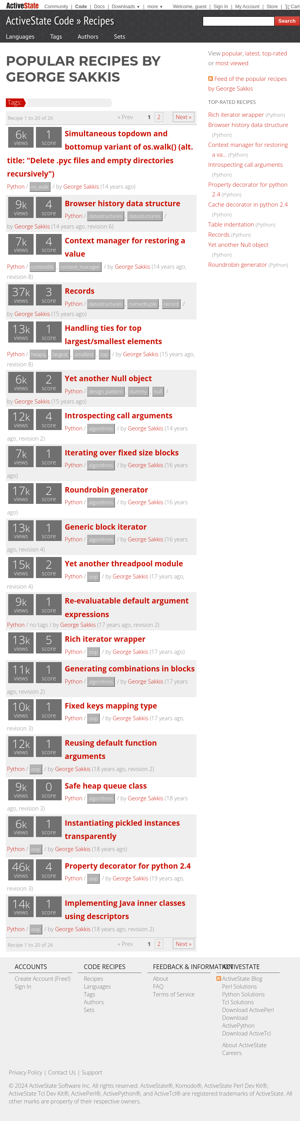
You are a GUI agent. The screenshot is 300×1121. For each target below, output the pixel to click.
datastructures (105, 216)
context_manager (80, 266)
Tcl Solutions (238, 1002)
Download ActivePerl (248, 1010)
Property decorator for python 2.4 (128, 865)
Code (81, 6)
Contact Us (62, 1072)
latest (252, 53)
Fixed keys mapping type (111, 705)
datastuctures (144, 216)
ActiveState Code (40, 20)
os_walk (39, 186)
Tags (56, 36)
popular (232, 53)
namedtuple (143, 303)
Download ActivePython (238, 1021)
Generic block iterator (106, 526)
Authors (88, 36)
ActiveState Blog (242, 978)
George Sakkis (81, 186)
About (160, 978)
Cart (295, 6)
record (171, 303)
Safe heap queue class (106, 785)
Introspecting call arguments (119, 415)
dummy (138, 391)
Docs (99, 6)
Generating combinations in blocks (130, 668)
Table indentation (231, 224)
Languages (20, 36)
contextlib (42, 266)
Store (272, 6)
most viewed (232, 63)
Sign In (221, 6)
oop (93, 576)
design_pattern (106, 391)
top (104, 354)
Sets (119, 36)
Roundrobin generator (106, 489)
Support (92, 1072)
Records (80, 291)
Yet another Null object (108, 378)
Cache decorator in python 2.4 (248, 204)
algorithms (101, 428)
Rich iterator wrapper (105, 639)
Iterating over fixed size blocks (122, 452)
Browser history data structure (122, 203)
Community (56, 6)
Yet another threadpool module (124, 563)
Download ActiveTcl (246, 1033)
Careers (232, 1053)
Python (16, 186)
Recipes (99, 20)
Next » (183, 117)
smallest (84, 354)
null (158, 391)
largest (60, 354)
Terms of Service (174, 994)
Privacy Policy (25, 1072)
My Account (247, 6)
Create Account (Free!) (42, 978)
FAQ (158, 986)
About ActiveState (244, 1045)
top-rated (275, 53)
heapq (38, 354)
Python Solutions (243, 994)
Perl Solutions (239, 986)
